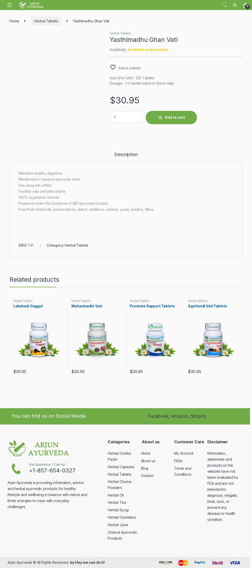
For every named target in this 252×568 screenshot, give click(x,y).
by (72, 562)
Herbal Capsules (121, 467)
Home (14, 21)
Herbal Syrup (118, 510)
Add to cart (175, 117)
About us (148, 461)
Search (224, 5)
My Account (183, 453)
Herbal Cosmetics (122, 517)
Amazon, (181, 416)
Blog (144, 468)
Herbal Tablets (46, 21)
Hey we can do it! (90, 562)
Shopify (198, 416)
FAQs (178, 461)
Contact (147, 475)
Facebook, (159, 416)
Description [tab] (126, 154)
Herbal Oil (116, 495)
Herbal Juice (118, 525)
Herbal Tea (117, 502)
